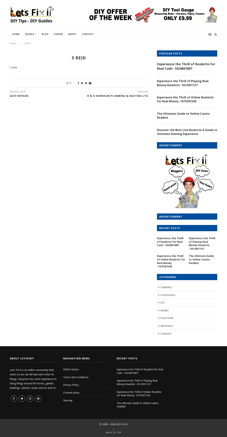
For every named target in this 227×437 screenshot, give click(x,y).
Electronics (166, 325)
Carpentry (166, 287)
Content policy (71, 392)
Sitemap (68, 400)
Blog (45, 34)
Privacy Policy (71, 384)
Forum (58, 34)
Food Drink (166, 318)
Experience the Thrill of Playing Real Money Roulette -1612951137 (183, 83)
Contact (88, 34)
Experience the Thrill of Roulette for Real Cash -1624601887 (186, 66)
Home (16, 34)
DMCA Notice (71, 369)
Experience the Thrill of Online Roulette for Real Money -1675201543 (185, 99)
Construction (167, 295)
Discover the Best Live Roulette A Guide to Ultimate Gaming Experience (187, 132)
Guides (29, 34)
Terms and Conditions (75, 377)
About (72, 34)
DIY (162, 302)
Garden (164, 310)
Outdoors (165, 333)
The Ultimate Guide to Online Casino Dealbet (183, 115)
